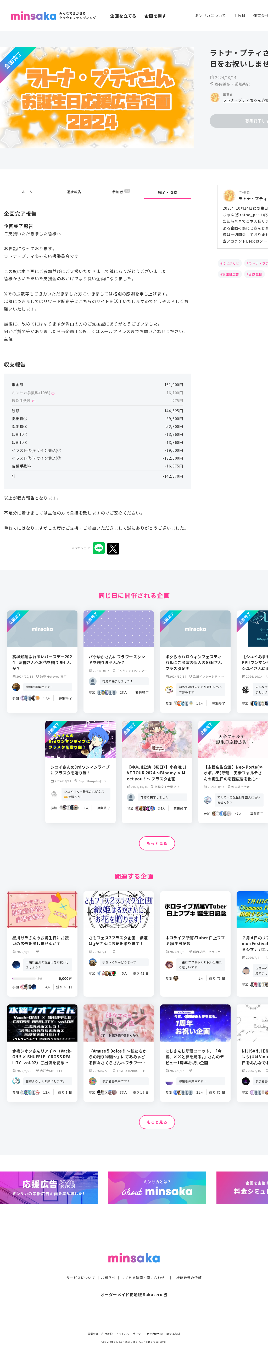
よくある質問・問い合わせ (143, 1267)
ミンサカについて (210, 15)
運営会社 (93, 1334)
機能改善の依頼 (192, 1267)
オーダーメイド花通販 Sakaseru (134, 1284)
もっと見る (157, 844)
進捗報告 (74, 192)
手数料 (239, 15)
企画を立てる (123, 16)
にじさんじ (230, 263)
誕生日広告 (230, 274)
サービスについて (77, 1267)
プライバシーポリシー (130, 1334)
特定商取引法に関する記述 (164, 1334)
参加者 (121, 192)
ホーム (27, 192)
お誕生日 (255, 274)
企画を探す (155, 16)
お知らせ (107, 1267)
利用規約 (107, 1334)
